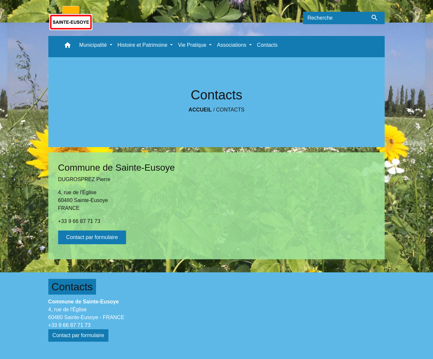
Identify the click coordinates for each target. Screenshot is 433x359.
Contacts (230, 109)
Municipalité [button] (93, 45)
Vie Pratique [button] (193, 45)
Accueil (200, 109)
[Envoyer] (374, 18)
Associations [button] (232, 45)
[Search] (333, 18)
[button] (67, 47)
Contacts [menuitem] (267, 45)
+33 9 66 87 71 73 (79, 221)
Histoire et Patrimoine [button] (143, 45)
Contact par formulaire (92, 237)
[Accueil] (71, 18)
